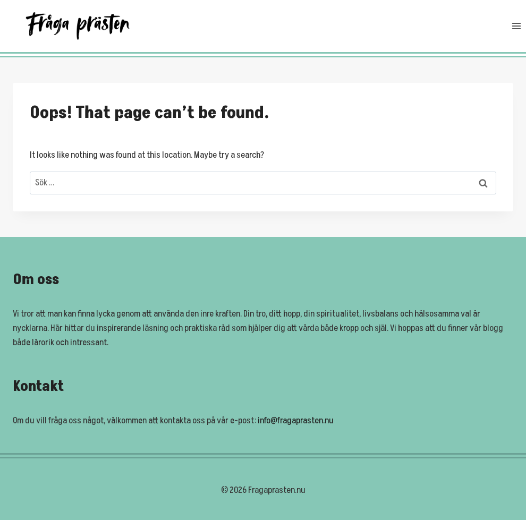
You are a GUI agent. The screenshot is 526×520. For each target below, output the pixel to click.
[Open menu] (516, 26)
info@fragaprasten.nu (296, 420)
